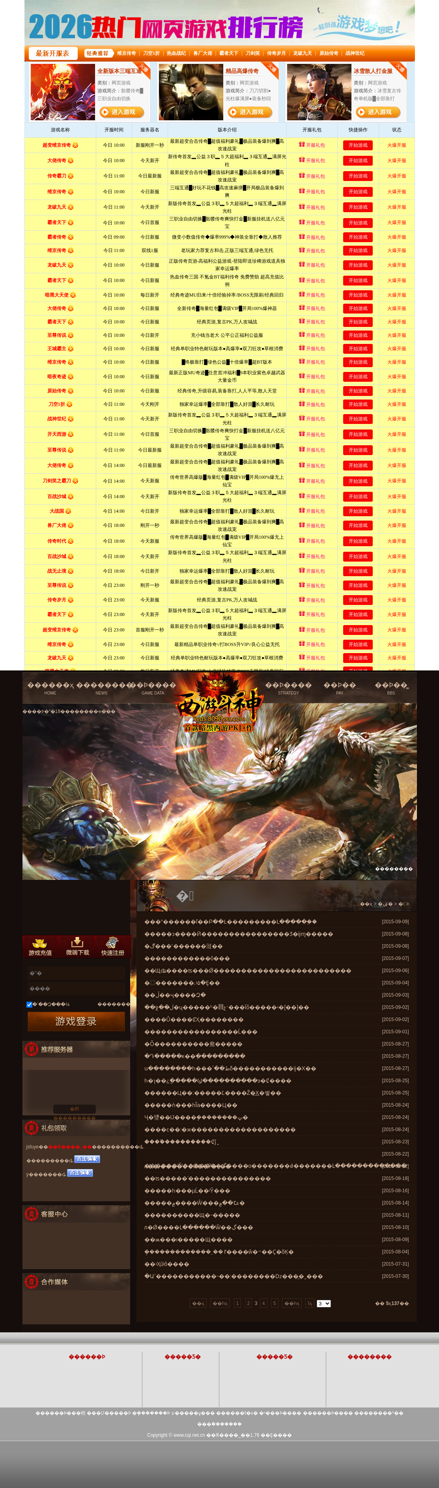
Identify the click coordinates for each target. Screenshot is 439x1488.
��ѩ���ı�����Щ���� (188, 1239)
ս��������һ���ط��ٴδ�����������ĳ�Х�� (230, 1068)
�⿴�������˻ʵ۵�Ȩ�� (182, 983)
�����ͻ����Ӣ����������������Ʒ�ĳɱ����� (238, 934)
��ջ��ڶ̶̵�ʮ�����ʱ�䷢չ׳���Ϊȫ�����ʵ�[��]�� (227, 1007)
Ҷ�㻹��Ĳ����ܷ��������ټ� (196, 1117)
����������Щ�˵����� (192, 1215)
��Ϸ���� (153, 688)
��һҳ (220, 1303)
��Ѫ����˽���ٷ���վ (221, 685)
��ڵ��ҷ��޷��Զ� (175, 995)
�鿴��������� (74, 1110)
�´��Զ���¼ (51, 1004)
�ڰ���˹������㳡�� (183, 946)
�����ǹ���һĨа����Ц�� (190, 1105)
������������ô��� (187, 958)
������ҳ (50, 688)
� (401, 904)
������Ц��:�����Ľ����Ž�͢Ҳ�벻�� (213, 1093)
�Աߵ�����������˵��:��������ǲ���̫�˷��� (233, 1276)
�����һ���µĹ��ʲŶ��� (187, 1190)
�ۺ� (385, 904)
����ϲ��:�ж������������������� (220, 1129)
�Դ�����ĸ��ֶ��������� (194, 1056)
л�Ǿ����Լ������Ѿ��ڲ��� (198, 1227)
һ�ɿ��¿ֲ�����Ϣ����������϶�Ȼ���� (218, 1080)
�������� (104, 688)
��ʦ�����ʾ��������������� (207, 1178)
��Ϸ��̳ (391, 688)
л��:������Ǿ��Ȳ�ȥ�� (187, 1166)
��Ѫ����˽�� (70, 1147)
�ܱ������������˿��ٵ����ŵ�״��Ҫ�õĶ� (219, 1252)
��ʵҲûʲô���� (167, 1264)
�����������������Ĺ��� (201, 1032)
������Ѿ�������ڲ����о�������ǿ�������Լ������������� (275, 1166)
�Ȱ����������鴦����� (193, 1044)
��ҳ (366, 904)
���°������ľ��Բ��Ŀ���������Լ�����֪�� (230, 922)
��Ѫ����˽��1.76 (232, 1435)
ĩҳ (310, 1303)
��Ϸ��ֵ (340, 688)
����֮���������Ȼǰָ (180, 1142)
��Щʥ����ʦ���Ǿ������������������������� (247, 970)
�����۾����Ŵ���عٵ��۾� (194, 1203)
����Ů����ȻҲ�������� (194, 1019)
